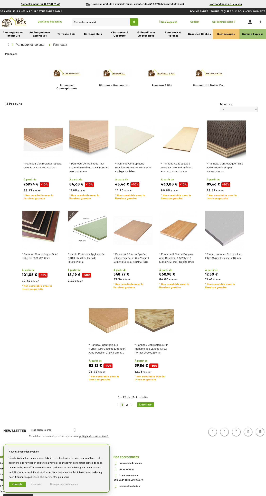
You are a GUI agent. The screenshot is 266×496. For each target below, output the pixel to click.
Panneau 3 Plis (162, 85)
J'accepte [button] (17, 484)
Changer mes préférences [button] (64, 484)
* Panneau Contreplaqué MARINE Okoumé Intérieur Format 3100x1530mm (176, 167)
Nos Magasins (168, 21)
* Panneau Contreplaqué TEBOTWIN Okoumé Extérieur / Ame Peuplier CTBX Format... (107, 348)
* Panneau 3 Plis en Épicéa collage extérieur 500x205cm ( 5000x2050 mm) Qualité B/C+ (131, 258)
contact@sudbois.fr (129, 486)
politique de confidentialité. (94, 436)
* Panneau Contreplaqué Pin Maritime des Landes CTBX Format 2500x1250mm (151, 348)
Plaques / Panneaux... (114, 85)
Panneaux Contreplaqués (66, 87)
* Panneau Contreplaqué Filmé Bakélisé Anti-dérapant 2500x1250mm (225, 167)
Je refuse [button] (36, 484)
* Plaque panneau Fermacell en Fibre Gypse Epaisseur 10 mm (223, 256)
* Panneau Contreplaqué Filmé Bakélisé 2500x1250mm (40, 256)
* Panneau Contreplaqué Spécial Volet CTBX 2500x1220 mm (43, 165)
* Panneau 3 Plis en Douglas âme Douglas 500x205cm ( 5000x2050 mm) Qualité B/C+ (176, 258)
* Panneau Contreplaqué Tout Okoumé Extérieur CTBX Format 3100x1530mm (88, 167)
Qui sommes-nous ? (223, 21)
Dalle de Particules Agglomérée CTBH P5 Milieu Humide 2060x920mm (86, 258)
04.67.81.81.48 (126, 469)
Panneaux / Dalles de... (209, 85)
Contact (194, 21)
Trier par (226, 104)
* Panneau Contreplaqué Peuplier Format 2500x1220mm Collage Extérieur (133, 167)
